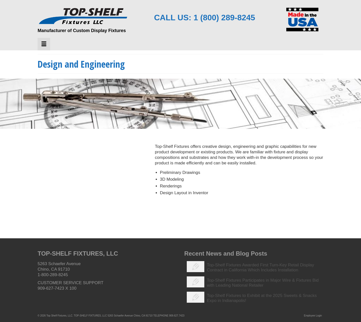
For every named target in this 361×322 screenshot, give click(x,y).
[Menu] (44, 44)
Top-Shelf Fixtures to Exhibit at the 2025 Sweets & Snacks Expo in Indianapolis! (262, 298)
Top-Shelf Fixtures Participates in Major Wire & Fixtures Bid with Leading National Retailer (263, 283)
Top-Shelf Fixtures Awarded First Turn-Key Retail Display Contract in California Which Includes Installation (260, 267)
